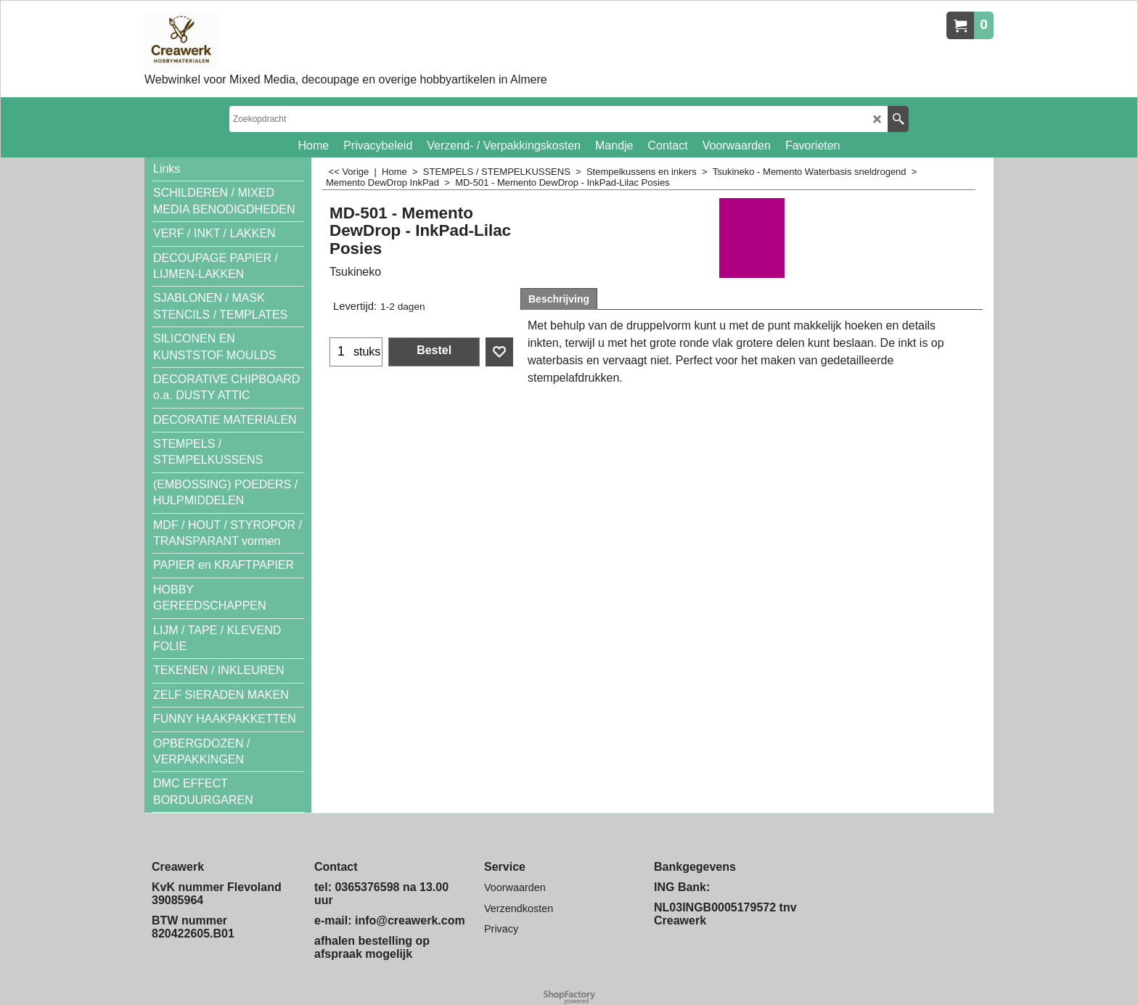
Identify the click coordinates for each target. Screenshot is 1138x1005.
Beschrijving (558, 299)
